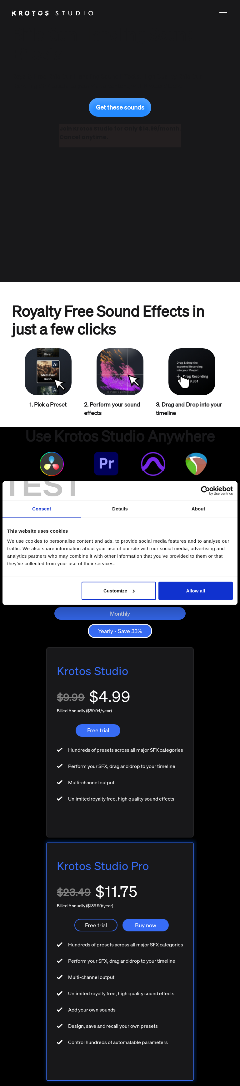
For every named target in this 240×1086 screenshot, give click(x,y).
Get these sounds (120, 107)
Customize (119, 590)
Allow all (195, 590)
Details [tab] (120, 508)
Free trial (98, 730)
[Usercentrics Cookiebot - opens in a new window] (205, 490)
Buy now (145, 925)
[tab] (120, 613)
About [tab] (198, 508)
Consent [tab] (41, 508)
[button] (222, 12)
